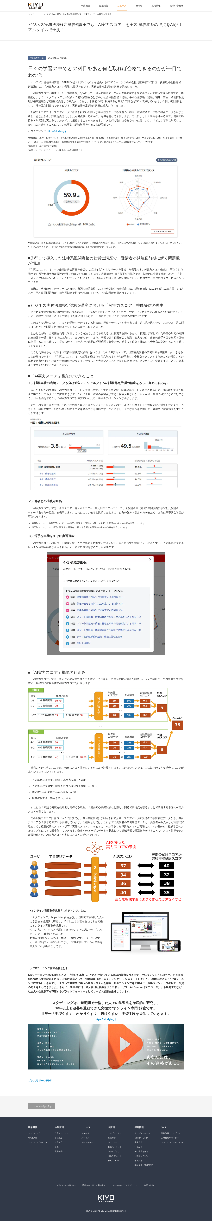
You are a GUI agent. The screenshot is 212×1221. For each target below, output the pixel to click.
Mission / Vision (141, 1138)
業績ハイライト (115, 1147)
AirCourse (32, 1138)
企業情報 (103, 5)
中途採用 (138, 1160)
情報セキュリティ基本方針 (94, 1185)
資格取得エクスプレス (171, 1133)
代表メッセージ (61, 1133)
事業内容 (138, 1142)
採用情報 (156, 5)
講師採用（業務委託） (144, 1165)
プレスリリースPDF (39, 1080)
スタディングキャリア (38, 1142)
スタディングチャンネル (172, 1142)
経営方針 (112, 1138)
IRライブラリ (114, 1151)
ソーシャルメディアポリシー (124, 1185)
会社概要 (58, 1138)
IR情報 (139, 5)
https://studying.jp (57, 131)
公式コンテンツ (141, 1156)
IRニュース (113, 1142)
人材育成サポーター (170, 1138)
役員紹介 (58, 1142)
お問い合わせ (176, 5)
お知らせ (85, 1133)
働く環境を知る (141, 1151)
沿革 (57, 1147)
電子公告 (58, 1151)
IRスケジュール (115, 1156)
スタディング (34, 1133)
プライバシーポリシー (66, 1185)
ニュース (121, 5)
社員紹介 (138, 1147)
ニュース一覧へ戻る (41, 1106)
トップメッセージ (116, 1133)
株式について (114, 1160)
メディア (85, 1138)
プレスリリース (37, 58)
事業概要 (85, 5)
